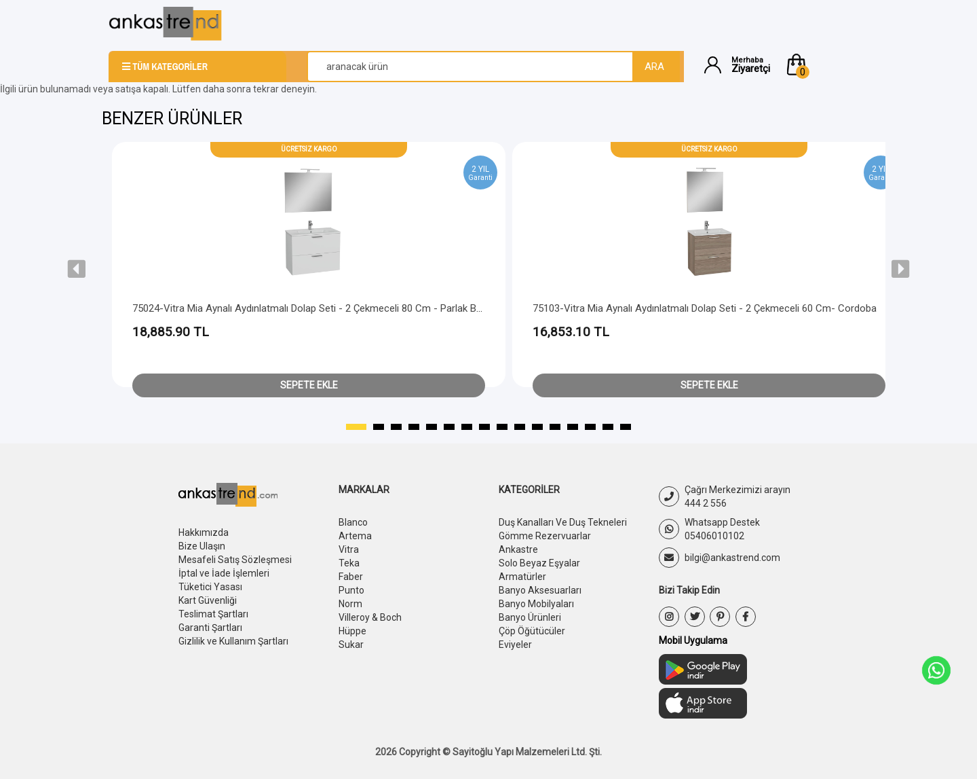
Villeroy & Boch (370, 617)
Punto (351, 590)
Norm (350, 603)
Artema (355, 535)
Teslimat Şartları (213, 614)
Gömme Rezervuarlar (545, 535)
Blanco (353, 522)
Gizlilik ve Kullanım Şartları (233, 641)
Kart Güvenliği (207, 600)
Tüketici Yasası (210, 586)
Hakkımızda (203, 532)
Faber (351, 576)
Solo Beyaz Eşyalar (539, 563)
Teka (349, 563)
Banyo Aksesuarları (540, 590)
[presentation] (76, 269)
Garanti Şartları (210, 627)
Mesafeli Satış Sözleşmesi (235, 559)
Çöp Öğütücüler (532, 631)
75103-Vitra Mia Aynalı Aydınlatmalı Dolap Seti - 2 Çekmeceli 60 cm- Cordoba (705, 308)
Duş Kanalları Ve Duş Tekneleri (563, 522)
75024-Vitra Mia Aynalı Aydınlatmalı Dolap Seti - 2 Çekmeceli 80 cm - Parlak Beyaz (314, 308)
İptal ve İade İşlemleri (223, 573)
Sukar (351, 644)
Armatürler (522, 576)
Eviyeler (515, 644)
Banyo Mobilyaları (536, 603)
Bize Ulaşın (201, 546)
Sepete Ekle (309, 385)
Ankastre (518, 549)
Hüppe (352, 631)
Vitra (349, 549)
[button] (826, 64)
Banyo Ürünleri (530, 617)
